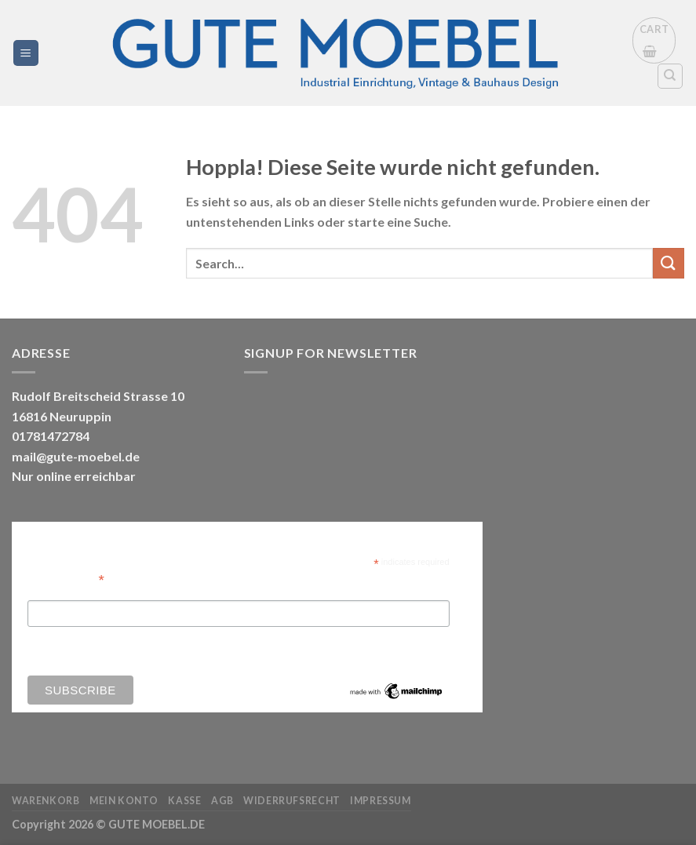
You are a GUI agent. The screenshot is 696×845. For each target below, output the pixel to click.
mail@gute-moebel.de (76, 456)
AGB (222, 801)
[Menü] (26, 53)
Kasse (184, 801)
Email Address (65, 578)
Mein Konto (124, 801)
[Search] (670, 76)
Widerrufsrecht (292, 801)
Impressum (380, 801)
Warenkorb (46, 801)
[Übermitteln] (668, 263)
